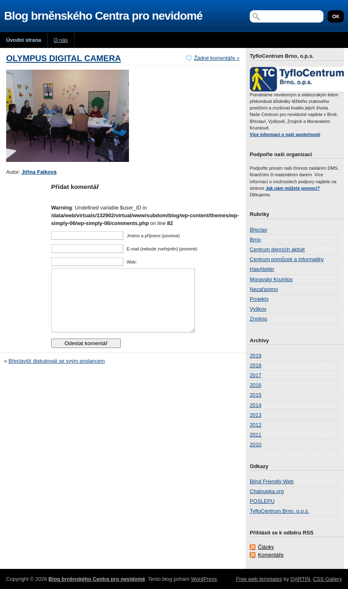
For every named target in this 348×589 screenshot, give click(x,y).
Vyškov (258, 309)
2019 (255, 355)
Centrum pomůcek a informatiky (287, 259)
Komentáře (271, 555)
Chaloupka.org (267, 491)
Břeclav (258, 230)
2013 (255, 415)
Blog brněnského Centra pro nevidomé (103, 15)
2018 (255, 365)
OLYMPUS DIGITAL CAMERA (63, 58)
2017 (255, 375)
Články (266, 547)
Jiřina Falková (39, 172)
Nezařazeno (264, 289)
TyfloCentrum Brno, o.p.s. (279, 511)
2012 (255, 425)
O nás (61, 40)
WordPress (204, 579)
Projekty (259, 299)
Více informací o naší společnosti (285, 134)
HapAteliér (262, 269)
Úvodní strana (23, 40)
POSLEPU (262, 501)
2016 (255, 385)
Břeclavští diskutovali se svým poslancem (57, 373)
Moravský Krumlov (271, 279)
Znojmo (258, 319)
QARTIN (300, 579)
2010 (255, 444)
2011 (255, 435)
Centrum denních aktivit (277, 249)
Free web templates (259, 579)
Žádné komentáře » (217, 58)
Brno (255, 240)
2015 (255, 395)
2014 (255, 405)
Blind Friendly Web (272, 481)
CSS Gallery (327, 579)
